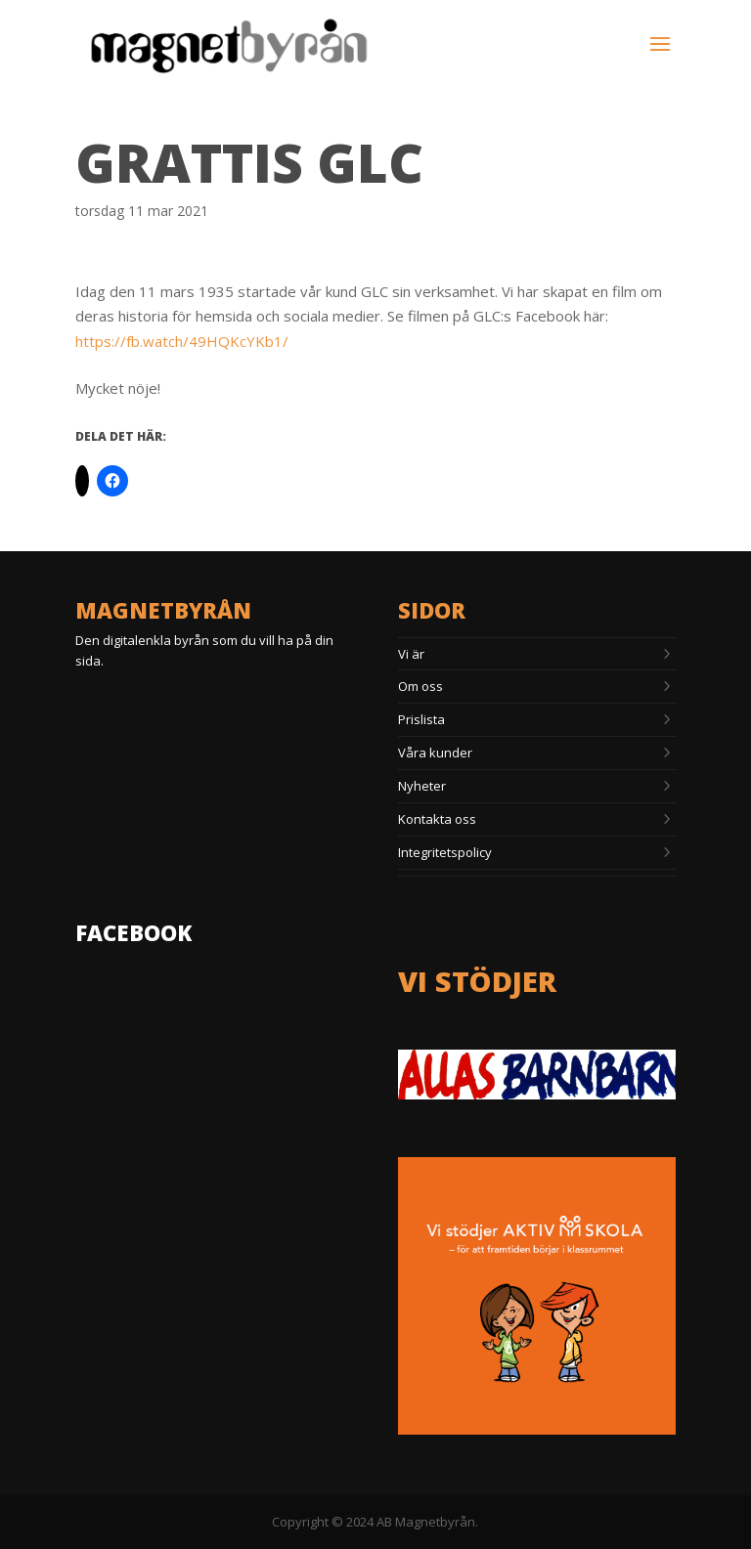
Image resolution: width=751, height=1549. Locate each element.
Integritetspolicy (445, 852)
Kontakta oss (437, 819)
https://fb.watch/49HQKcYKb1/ (181, 341)
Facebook (133, 932)
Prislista (421, 719)
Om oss (420, 686)
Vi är (411, 654)
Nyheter (422, 786)
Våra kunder (435, 752)
